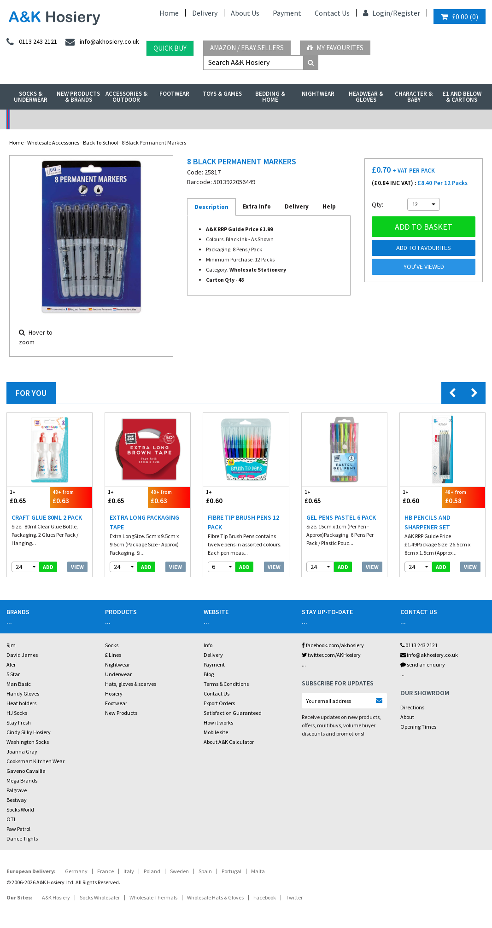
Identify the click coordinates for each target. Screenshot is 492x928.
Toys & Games (222, 94)
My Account (186, 119)
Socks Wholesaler (100, 897)
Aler (11, 664)
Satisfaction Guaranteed (233, 712)
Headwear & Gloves (366, 97)
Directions (412, 707)
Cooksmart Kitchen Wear (35, 761)
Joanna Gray (21, 751)
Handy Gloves (22, 693)
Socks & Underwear (30, 97)
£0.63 (71, 496)
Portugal (231, 871)
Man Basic (18, 683)
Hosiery (114, 693)
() (459, 16)
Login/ (378, 12)
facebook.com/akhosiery (333, 645)
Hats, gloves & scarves (130, 683)
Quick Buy (170, 48)
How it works (218, 722)
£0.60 (224, 496)
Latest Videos (425, 119)
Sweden (179, 871)
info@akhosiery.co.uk (429, 654)
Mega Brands (21, 780)
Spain (205, 871)
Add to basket (423, 226)
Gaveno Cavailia (26, 770)
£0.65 (28, 496)
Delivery (204, 12)
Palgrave (16, 790)
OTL (11, 819)
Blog (209, 674)
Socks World (20, 809)
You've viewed (424, 266)
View (77, 566)
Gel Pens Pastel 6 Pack (341, 517)
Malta (258, 871)
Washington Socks (27, 741)
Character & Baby (414, 97)
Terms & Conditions (226, 683)
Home (169, 12)
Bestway (16, 799)
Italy (128, 871)
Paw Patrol (18, 828)
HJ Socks (16, 712)
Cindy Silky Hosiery (28, 732)
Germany (76, 871)
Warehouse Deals (306, 119)
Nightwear (318, 94)
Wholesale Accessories (53, 142)
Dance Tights (22, 838)
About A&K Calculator (229, 741)
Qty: (377, 204)
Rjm (11, 645)
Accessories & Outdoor (126, 97)
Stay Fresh (18, 722)
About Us (245, 12)
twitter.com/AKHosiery (331, 654)
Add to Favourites (423, 248)
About (407, 716)
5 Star (13, 674)
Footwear (174, 94)
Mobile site (216, 732)
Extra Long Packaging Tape (144, 522)
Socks (111, 645)
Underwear (118, 674)
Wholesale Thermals (153, 897)
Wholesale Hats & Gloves (215, 897)
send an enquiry (422, 664)
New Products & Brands (78, 97)
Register (406, 12)
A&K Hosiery (56, 897)
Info (208, 645)
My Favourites (335, 47)
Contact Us (332, 12)
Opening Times (418, 726)
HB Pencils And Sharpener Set (427, 522)
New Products (121, 712)
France (105, 871)
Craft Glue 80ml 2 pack (47, 517)
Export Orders (219, 703)
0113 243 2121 (419, 645)
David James (22, 654)
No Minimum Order (66, 119)
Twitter (294, 897)
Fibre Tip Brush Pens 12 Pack (243, 522)
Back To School (100, 142)
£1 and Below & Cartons (461, 97)
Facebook (264, 897)
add (48, 566)
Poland (152, 871)
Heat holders (21, 703)
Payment (287, 12)
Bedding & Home (270, 97)
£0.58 (463, 496)
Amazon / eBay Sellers (247, 47)
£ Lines (113, 654)
